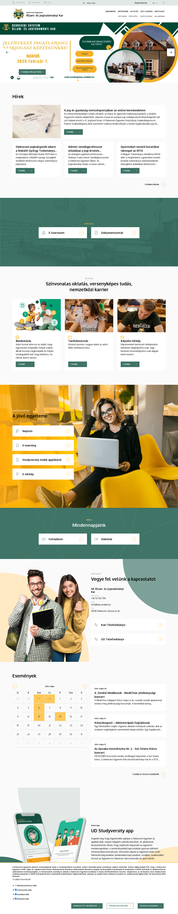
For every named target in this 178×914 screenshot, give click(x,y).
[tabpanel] (89, 52)
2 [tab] (80, 80)
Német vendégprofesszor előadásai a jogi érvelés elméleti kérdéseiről (85, 150)
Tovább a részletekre (31, 72)
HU (153, 3)
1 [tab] (78, 80)
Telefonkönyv (36, 2)
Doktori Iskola (91, 3)
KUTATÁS (134, 11)
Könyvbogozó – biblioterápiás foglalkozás (122, 722)
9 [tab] (98, 80)
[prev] (14, 686)
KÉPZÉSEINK (123, 11)
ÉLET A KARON (146, 11)
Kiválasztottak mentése (85, 909)
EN (157, 3)
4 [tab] (85, 80)
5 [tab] (88, 80)
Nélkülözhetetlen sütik (27, 888)
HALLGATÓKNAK (159, 16)
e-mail (49, 2)
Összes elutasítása (118, 909)
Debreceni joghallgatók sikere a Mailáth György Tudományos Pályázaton (36, 150)
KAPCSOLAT (160, 11)
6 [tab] (90, 80)
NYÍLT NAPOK (122, 16)
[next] (85, 686)
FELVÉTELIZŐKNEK (146, 16)
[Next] (171, 52)
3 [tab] (83, 80)
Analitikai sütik (23, 897)
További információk (21, 882)
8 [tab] (95, 80)
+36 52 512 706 (20, 2)
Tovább (69, 132)
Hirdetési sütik (23, 902)
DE (84, 3)
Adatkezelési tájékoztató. (138, 877)
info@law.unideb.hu (101, 604)
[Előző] (7, 52)
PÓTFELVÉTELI (133, 16)
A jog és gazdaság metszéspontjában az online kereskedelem (105, 110)
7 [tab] (93, 80)
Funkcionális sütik (24, 893)
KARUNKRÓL (111, 11)
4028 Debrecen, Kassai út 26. (105, 611)
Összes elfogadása (149, 909)
